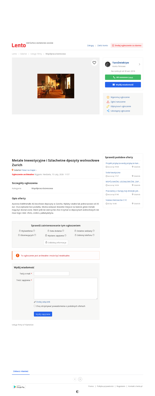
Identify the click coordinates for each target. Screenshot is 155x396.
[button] (94, 62)
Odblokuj (55, 242)
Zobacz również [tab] (20, 371)
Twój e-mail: (26, 273)
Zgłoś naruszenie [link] (116, 102)
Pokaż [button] (130, 77)
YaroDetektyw (120, 62)
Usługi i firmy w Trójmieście (22, 324)
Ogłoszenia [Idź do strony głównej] (19, 45)
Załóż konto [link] (102, 45)
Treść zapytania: (24, 280)
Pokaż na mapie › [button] (28, 170)
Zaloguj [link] (90, 45)
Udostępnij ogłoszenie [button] (118, 111)
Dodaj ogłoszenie (128, 45)
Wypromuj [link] (118, 97)
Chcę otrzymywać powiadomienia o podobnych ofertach (59, 306)
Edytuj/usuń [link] (119, 106)
